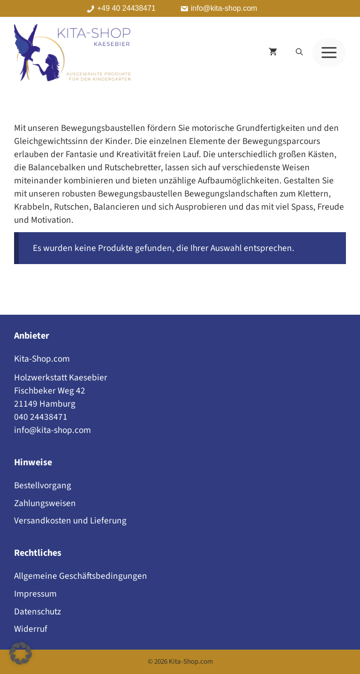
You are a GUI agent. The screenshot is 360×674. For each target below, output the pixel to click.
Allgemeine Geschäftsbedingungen (80, 576)
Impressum (35, 593)
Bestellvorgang (42, 485)
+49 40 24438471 (126, 8)
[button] (299, 52)
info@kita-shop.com (224, 8)
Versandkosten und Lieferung (70, 520)
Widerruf (30, 629)
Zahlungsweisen (45, 503)
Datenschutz (37, 611)
